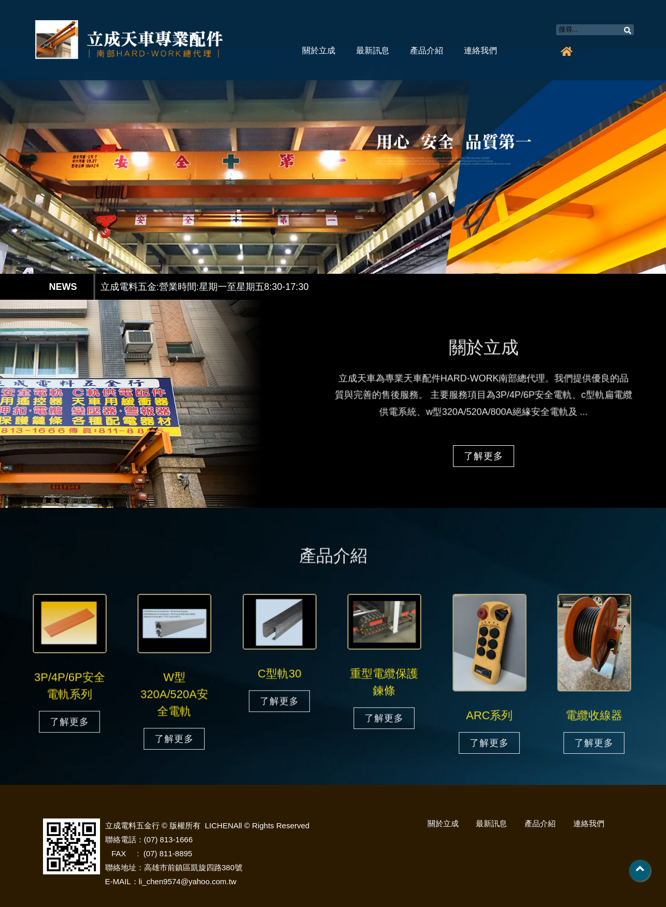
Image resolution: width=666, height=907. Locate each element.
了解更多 (483, 456)
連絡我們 (480, 50)
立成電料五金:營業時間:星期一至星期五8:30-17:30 (205, 287)
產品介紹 (426, 50)
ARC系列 (489, 716)
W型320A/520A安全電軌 (174, 695)
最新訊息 (372, 50)
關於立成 (318, 50)
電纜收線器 (594, 716)
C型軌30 (279, 675)
